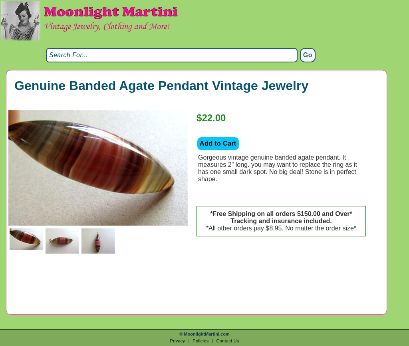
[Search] (172, 55)
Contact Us (227, 340)
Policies (200, 340)
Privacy (177, 340)
